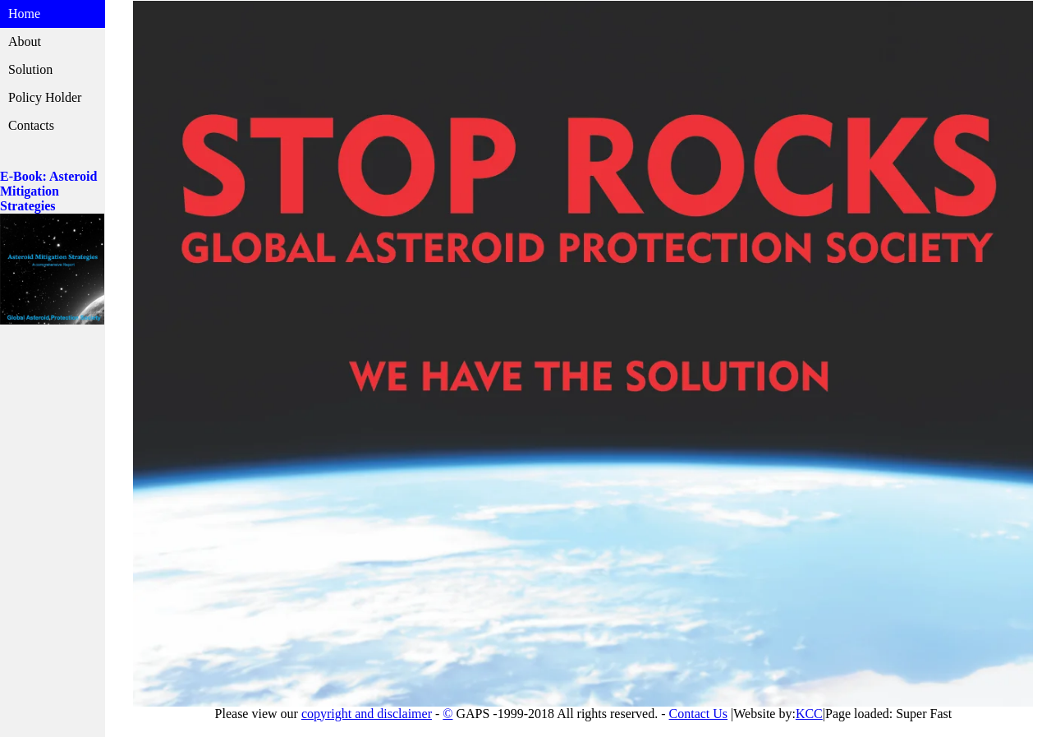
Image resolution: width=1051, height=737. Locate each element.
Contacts (31, 125)
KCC (809, 714)
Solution (30, 69)
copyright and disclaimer (366, 714)
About (24, 41)
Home (24, 14)
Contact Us (698, 714)
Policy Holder (44, 97)
